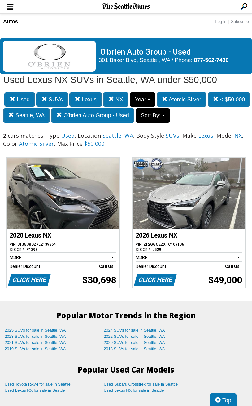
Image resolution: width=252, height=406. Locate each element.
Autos (10, 22)
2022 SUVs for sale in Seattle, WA (134, 336)
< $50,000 (229, 99)
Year (142, 99)
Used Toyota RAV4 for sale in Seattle (38, 384)
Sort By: (153, 115)
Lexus (86, 99)
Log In (220, 21)
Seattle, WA (26, 115)
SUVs (52, 99)
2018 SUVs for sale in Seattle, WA (134, 348)
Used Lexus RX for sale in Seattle (35, 390)
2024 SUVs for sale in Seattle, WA (134, 330)
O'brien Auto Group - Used (92, 115)
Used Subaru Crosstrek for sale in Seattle (141, 384)
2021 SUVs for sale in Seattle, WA (35, 342)
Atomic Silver (181, 99)
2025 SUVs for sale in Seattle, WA (35, 330)
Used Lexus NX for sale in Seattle (134, 390)
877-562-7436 (211, 60)
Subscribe (240, 21)
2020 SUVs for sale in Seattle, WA (134, 342)
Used (20, 99)
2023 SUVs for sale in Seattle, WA (35, 336)
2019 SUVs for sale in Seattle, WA (35, 348)
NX (115, 99)
